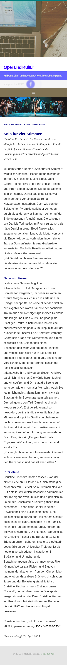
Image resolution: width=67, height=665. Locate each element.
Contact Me (47, 653)
